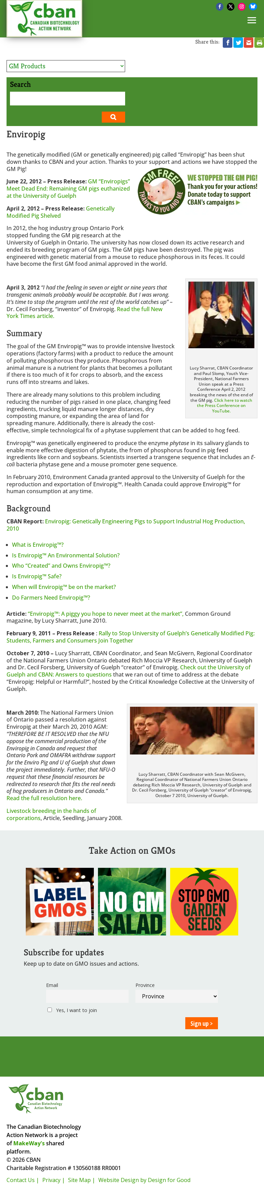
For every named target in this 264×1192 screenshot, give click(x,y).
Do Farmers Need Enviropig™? (51, 597)
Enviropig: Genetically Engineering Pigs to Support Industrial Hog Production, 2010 (126, 525)
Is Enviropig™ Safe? (37, 576)
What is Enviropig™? (38, 544)
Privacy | (53, 1180)
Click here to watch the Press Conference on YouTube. (224, 405)
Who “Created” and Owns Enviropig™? (61, 565)
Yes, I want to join (72, 1010)
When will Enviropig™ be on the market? (64, 587)
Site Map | (81, 1180)
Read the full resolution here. (44, 798)
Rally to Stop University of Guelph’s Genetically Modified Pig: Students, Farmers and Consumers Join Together (131, 636)
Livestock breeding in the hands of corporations (51, 814)
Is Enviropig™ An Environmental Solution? (66, 555)
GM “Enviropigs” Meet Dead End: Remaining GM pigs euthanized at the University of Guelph (68, 189)
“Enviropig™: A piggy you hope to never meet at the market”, (106, 613)
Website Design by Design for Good (144, 1180)
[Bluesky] (253, 6)
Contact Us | (23, 1180)
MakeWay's (29, 1143)
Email (52, 985)
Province (145, 985)
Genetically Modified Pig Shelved (60, 212)
